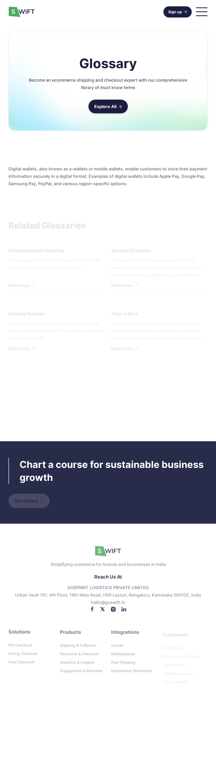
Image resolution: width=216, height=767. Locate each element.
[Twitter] (102, 611)
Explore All (108, 106)
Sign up (177, 12)
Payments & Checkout (79, 656)
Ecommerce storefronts (131, 673)
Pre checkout (20, 646)
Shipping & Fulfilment (78, 647)
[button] (202, 11)
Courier (117, 647)
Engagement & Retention (81, 673)
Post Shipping (123, 664)
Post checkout (21, 663)
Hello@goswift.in (108, 604)
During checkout (22, 655)
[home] (21, 12)
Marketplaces (123, 656)
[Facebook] (92, 611)
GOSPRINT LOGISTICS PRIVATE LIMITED (108, 590)
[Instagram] (113, 611)
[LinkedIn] (123, 611)
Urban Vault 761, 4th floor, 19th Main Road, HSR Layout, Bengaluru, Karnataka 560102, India (108, 597)
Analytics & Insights (77, 664)
